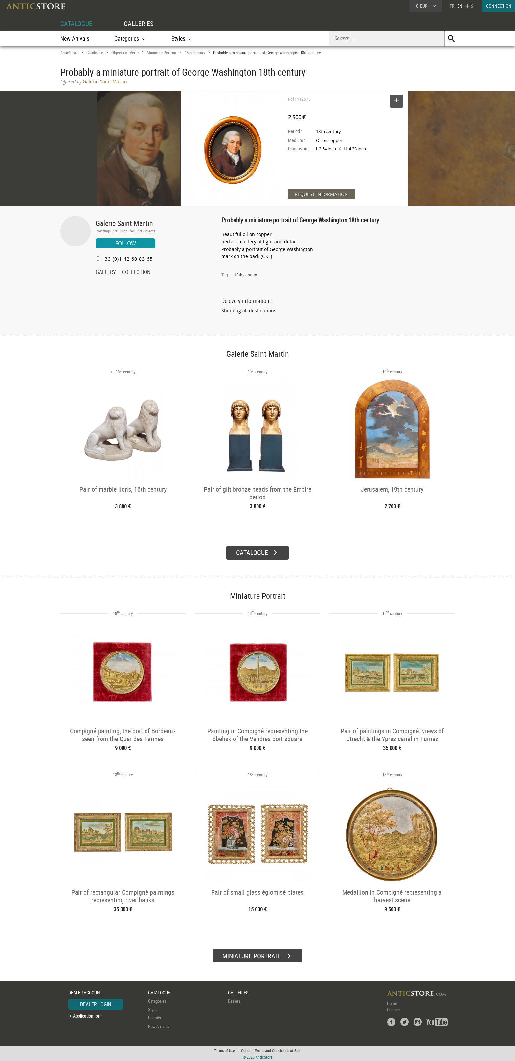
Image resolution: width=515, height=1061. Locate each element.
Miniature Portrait (161, 52)
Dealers (234, 1000)
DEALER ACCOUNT (85, 991)
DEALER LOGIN (95, 1003)
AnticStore (69, 52)
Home (392, 1002)
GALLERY (106, 273)
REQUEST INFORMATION (321, 194)
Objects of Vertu (125, 52)
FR (452, 6)
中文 (470, 6)
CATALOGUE (76, 23)
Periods (154, 1017)
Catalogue (94, 52)
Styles (153, 1008)
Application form (88, 1015)
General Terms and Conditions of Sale (271, 1049)
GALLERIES (138, 23)
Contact (393, 1009)
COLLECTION (136, 273)
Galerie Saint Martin (124, 223)
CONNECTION (498, 6)
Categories (157, 1000)
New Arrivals (74, 38)
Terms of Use (224, 1049)
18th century (195, 52)
